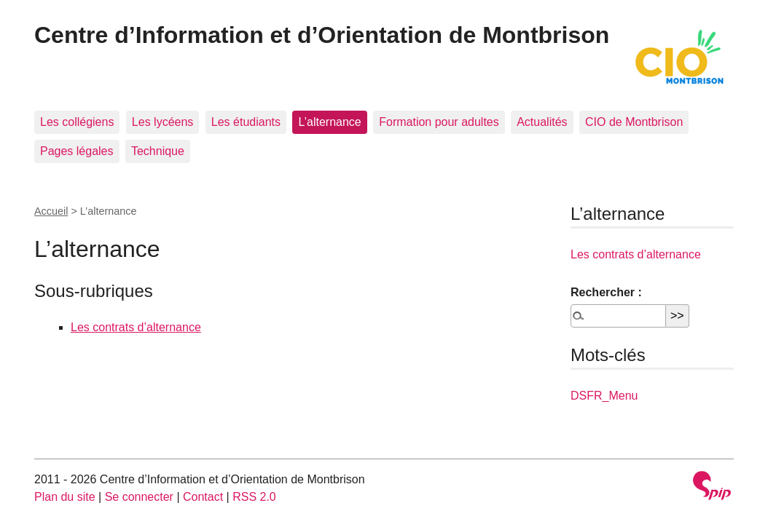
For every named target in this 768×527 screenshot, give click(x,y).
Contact (203, 497)
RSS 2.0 (254, 497)
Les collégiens (77, 122)
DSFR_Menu (604, 395)
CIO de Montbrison (634, 122)
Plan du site (64, 497)
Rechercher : (606, 292)
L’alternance (329, 122)
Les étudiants (246, 122)
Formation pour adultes (439, 122)
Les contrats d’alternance (136, 327)
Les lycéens (163, 122)
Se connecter (139, 497)
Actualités (542, 122)
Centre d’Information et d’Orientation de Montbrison (321, 35)
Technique (157, 151)
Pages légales (77, 151)
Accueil (51, 211)
